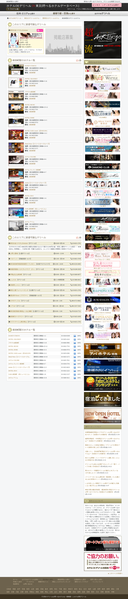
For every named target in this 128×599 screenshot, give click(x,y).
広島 (51, 592)
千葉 (60, 589)
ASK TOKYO (102, 224)
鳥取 (37, 592)
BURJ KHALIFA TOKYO (103, 304)
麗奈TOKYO (103, 286)
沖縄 (112, 592)
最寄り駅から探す (96, 579)
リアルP (13, 306)
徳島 (60, 592)
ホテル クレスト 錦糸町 (33, 170)
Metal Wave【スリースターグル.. (19, 357)
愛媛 (69, 592)
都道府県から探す (64, 579)
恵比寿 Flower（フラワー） (19, 295)
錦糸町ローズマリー (17, 316)
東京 (65, 589)
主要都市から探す (80, 579)
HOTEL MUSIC (30, 105)
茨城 (41, 589)
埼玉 (55, 589)
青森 (14, 589)
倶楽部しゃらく (15, 285)
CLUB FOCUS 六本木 (103, 144)
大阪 (17, 592)
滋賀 (8, 592)
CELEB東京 (103, 117)
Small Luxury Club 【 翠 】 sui (102, 108)
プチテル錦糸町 (30, 92)
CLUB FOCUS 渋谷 (102, 339)
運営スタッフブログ (81, 582)
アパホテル (30, 582)
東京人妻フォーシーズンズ (19, 290)
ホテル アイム (29, 222)
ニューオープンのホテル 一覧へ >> (108, 421)
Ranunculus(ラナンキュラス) (103, 250)
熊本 (92, 592)
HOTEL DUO (29, 196)
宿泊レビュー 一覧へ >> (112, 405)
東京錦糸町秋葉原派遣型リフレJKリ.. (22, 264)
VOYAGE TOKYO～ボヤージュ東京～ (102, 135)
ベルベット (14, 259)
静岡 (108, 589)
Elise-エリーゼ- (103, 330)
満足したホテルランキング (61, 582)
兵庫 (21, 592)
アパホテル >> (115, 356)
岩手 (18, 589)
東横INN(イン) (43, 582)
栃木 (46, 589)
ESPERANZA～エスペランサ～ (102, 322)
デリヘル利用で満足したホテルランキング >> (105, 389)
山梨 (94, 589)
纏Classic (103, 162)
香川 (65, 592)
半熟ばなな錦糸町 (16, 274)
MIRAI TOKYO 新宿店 (102, 126)
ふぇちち (13, 280)
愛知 (112, 589)
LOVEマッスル (15, 301)
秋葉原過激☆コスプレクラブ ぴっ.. (22, 269)
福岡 (78, 592)
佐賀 (83, 592)
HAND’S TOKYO (30, 66)
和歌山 (32, 592)
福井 (89, 589)
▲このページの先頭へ (115, 573)
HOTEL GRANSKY (31, 79)
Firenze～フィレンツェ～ (102, 100)
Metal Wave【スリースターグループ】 (37, 144)
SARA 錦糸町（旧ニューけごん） (36, 209)
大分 (97, 592)
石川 (85, 589)
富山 (80, 589)
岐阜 (103, 589)
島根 (41, 592)
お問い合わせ (27, 584)
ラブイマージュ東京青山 (18, 322)
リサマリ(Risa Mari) (102, 179)
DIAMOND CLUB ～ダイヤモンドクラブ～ (102, 171)
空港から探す (17, 582)
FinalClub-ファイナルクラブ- (102, 73)
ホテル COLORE (30, 157)
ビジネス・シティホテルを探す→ (107, 5)
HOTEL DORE (29, 118)
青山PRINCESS (103, 295)
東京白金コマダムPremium (19, 30)
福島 (37, 589)
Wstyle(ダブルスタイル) (103, 82)
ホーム (15, 579)
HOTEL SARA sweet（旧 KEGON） (36, 131)
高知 (74, 592)
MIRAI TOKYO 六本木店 (103, 313)
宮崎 (102, 592)
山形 (32, 589)
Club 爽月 (103, 206)
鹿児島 (107, 592)
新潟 (75, 589)
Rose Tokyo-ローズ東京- (102, 259)
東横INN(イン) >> (114, 373)
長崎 (88, 592)
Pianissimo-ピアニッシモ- (102, 233)
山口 (55, 592)
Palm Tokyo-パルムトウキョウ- (103, 153)
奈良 (26, 592)
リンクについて (97, 582)
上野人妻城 (14, 253)
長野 (98, 589)
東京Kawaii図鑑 (103, 91)
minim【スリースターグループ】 (36, 183)
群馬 (51, 589)
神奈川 (70, 589)
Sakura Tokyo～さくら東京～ (102, 242)
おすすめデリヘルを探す (30, 579)
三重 (117, 589)
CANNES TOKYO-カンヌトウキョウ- (102, 215)
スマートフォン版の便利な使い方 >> (108, 549)
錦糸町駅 (33, 73)
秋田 (28, 589)
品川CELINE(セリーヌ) (102, 188)
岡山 (46, 592)
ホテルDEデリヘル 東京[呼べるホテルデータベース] (42, 5)
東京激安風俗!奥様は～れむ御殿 (21, 311)
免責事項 (16, 584)
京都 (12, 592)
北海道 (8, 589)
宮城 (23, 589)
